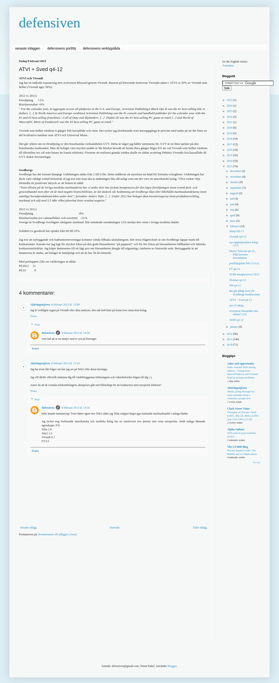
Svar (37, 324)
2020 (230, 127)
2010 (230, 344)
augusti (234, 193)
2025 (230, 100)
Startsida (115, 527)
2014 (230, 161)
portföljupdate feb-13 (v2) (244, 263)
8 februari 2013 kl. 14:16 (75, 407)
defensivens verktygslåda (101, 48)
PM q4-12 (235, 285)
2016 (230, 149)
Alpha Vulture (235, 429)
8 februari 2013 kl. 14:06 (75, 333)
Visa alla (256, 462)
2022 (230, 116)
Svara (33, 316)
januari (234, 326)
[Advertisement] (49, 592)
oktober (235, 182)
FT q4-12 (234, 269)
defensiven (49, 22)
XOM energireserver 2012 (244, 274)
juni (232, 204)
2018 (230, 138)
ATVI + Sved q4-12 (240, 300)
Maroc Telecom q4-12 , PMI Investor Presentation (242, 254)
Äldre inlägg (200, 527)
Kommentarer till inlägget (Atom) (57, 534)
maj (232, 209)
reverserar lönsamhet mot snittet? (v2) (243, 312)
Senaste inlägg (28, 527)
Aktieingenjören (40, 304)
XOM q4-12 (236, 320)
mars (233, 220)
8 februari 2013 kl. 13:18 (65, 363)
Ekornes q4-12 (237, 280)
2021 (230, 122)
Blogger (172, 666)
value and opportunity (240, 363)
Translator (228, 65)
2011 (230, 339)
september (236, 187)
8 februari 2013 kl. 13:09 (65, 304)
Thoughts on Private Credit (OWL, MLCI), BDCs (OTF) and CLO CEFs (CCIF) (243, 416)
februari (235, 226)
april (233, 215)
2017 (230, 144)
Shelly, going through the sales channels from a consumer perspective (240, 395)
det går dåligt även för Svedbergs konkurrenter (244, 292)
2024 (230, 105)
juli (232, 198)
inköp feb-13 (236, 231)
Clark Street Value (238, 408)
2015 (230, 155)
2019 (230, 133)
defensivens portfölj (61, 48)
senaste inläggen (27, 48)
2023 (230, 111)
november (236, 176)
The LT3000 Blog (237, 446)
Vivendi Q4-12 (237, 236)
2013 (230, 166)
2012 (230, 333)
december (236, 171)
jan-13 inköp (236, 305)
